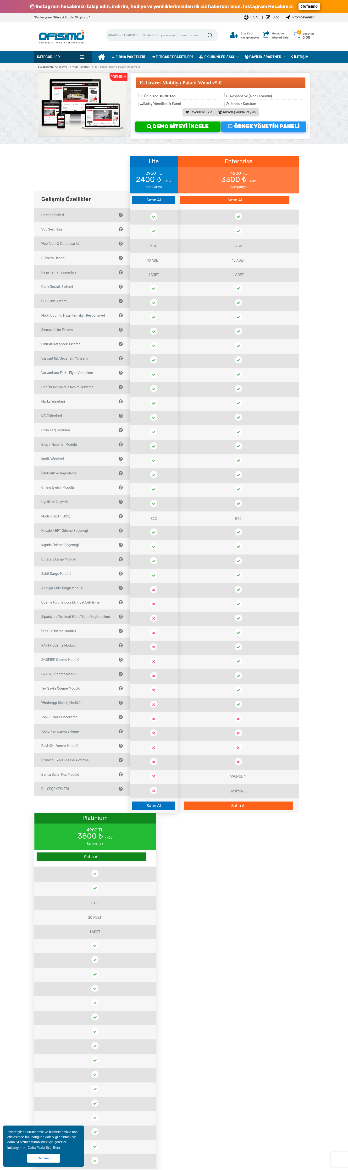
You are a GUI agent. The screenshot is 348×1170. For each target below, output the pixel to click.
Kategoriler (48, 57)
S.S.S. (251, 17)
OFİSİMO (197, 1164)
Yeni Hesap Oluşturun (129, 1073)
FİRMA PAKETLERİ (128, 57)
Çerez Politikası (54, 1099)
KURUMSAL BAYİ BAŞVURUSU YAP (261, 1037)
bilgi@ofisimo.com (269, 1086)
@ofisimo (309, 6)
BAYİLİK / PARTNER (263, 57)
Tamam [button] (43, 1158)
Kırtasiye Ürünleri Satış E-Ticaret (69, 951)
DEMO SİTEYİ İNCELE (178, 126)
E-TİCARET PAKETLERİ (172, 57)
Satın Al (153, 200)
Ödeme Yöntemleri (222, 862)
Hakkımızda (51, 1073)
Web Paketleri (81, 66)
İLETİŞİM (300, 57)
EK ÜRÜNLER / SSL (217, 57)
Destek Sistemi (124, 1082)
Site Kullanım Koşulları (60, 1090)
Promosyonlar (300, 17)
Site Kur (118, 1090)
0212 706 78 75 (265, 1079)
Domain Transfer (195, 1116)
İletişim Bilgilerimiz (126, 1116)
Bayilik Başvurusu (196, 1073)
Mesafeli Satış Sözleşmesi (62, 1082)
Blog (272, 17)
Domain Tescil (193, 1108)
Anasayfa (61, 66)
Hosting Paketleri (195, 1082)
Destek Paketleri (195, 1099)
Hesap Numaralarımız (59, 1116)
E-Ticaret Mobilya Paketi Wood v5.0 (117, 66)
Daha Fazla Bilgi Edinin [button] (45, 1147)
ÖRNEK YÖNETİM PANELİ (263, 126)
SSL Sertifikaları (194, 1090)
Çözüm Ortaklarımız (58, 1108)
